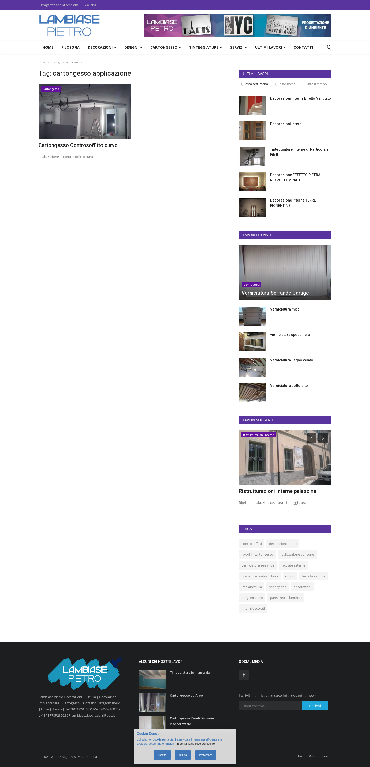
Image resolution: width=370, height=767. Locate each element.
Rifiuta (183, 754)
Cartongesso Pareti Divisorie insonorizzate (192, 721)
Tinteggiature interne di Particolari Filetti (299, 152)
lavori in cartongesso (257, 554)
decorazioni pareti (283, 543)
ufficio (290, 576)
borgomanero (252, 597)
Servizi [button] (238, 47)
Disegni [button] (133, 47)
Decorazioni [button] (102, 47)
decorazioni (302, 587)
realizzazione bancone (297, 554)
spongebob (277, 587)
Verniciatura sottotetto (289, 385)
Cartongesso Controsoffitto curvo (78, 145)
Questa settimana (254, 83)
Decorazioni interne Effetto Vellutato (300, 98)
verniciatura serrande (258, 565)
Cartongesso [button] (165, 47)
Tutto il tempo (316, 83)
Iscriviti (315, 705)
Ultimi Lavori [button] (270, 47)
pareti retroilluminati (286, 597)
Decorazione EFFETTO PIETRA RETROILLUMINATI (295, 177)
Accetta (162, 754)
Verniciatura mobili (286, 309)
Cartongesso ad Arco (186, 695)
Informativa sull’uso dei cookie (196, 743)
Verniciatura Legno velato (291, 360)
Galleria (90, 5)
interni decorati (253, 608)
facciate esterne (293, 565)
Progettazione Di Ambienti (60, 5)
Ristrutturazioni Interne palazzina (277, 491)
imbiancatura (252, 587)
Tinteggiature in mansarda (190, 672)
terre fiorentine (313, 576)
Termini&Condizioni (313, 756)
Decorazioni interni (286, 124)
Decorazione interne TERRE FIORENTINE (293, 203)
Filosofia (71, 47)
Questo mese (285, 83)
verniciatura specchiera (290, 335)
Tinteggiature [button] (205, 47)
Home (48, 47)
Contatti (303, 47)
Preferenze (205, 754)
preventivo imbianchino (260, 576)
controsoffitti (252, 543)
